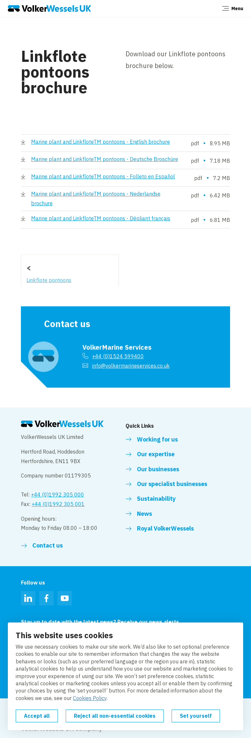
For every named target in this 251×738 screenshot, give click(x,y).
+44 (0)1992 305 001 (58, 504)
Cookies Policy (90, 698)
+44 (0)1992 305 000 (57, 494)
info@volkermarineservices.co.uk (131, 360)
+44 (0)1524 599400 (118, 351)
